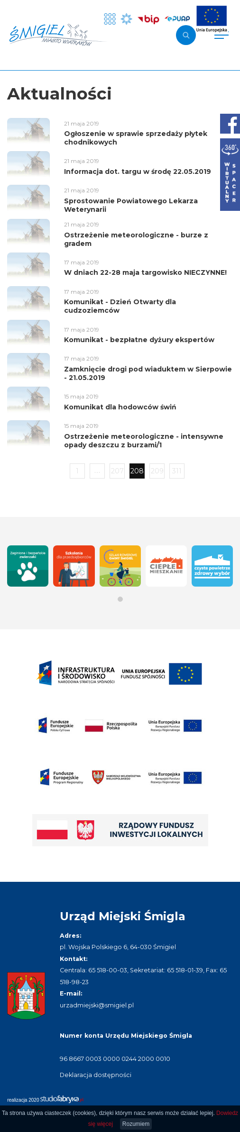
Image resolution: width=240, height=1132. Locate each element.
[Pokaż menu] (221, 35)
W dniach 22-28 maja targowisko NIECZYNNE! (145, 272)
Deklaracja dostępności (95, 1074)
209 (157, 471)
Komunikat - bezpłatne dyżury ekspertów (139, 339)
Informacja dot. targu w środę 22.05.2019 (137, 171)
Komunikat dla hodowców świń (120, 407)
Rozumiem (135, 1124)
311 (177, 471)
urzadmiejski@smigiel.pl (97, 1005)
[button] (120, 599)
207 (117, 471)
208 (137, 471)
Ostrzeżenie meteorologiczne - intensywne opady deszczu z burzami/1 (143, 440)
